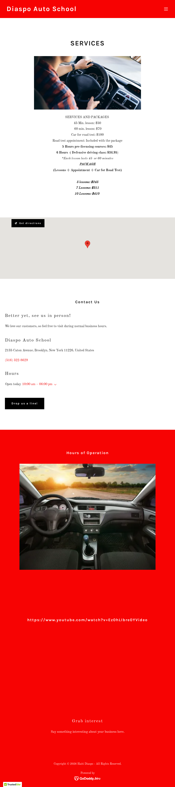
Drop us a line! (24, 403)
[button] (166, 9)
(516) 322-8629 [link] (16, 360)
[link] (42, 10)
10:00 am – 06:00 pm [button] (37, 384)
